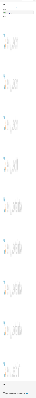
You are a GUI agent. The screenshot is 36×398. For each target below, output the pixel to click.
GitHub (11, 390)
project (4, 394)
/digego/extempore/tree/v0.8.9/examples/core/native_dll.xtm (13, 367)
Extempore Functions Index (4, 0)
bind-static (4, 21)
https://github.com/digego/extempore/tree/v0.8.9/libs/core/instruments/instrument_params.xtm (19, 7)
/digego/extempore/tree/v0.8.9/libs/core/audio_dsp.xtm (12, 28)
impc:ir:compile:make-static (7, 24)
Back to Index (4, 16)
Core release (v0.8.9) (10, 0)
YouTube (4, 386)
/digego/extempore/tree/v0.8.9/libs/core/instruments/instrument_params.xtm (14, 193)
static (4, 26)
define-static (5, 22)
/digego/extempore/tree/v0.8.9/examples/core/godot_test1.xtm (13, 368)
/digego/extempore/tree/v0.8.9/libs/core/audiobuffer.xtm (12, 152)
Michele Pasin (11, 394)
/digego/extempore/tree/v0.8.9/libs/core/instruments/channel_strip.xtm (14, 192)
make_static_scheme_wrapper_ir (8, 25)
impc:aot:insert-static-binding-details (8, 23)
